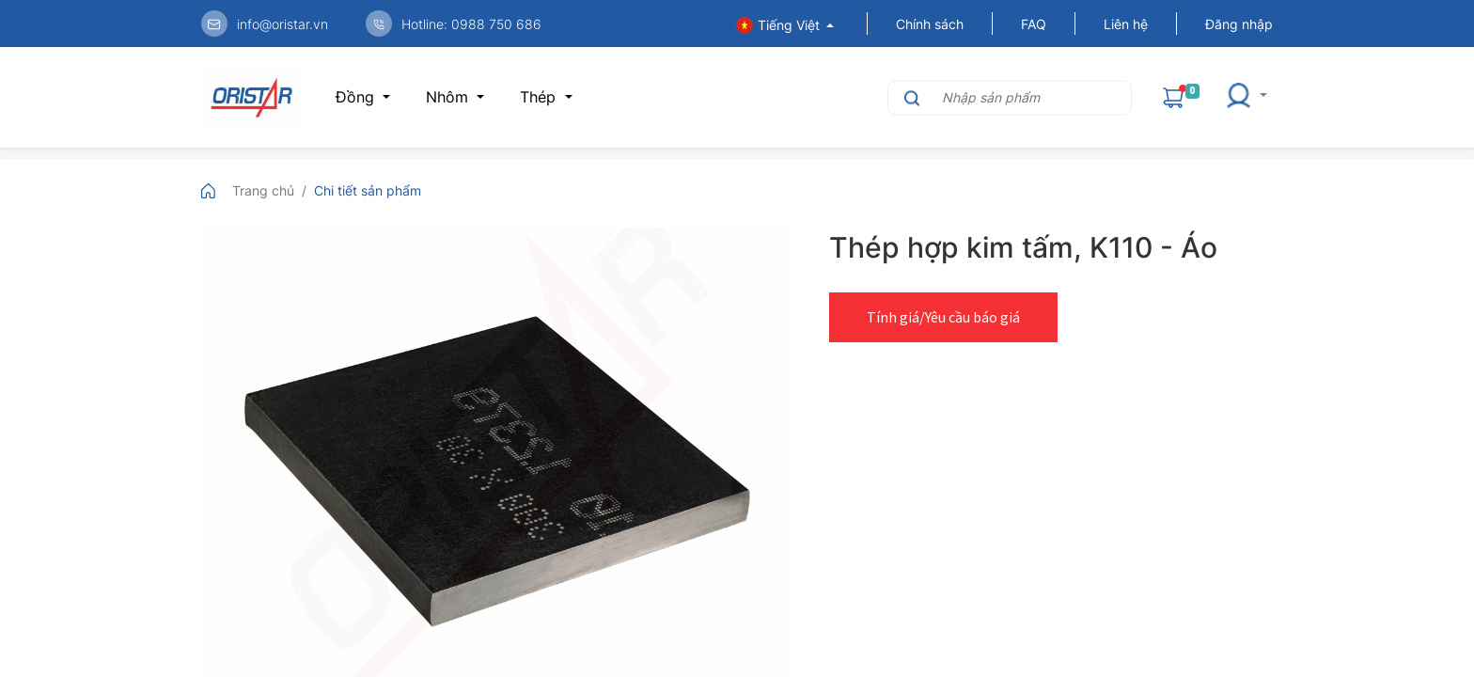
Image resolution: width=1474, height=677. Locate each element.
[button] (1245, 97)
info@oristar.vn (282, 24)
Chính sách (930, 24)
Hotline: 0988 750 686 (471, 24)
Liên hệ (1126, 24)
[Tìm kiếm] (909, 97)
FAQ (1033, 24)
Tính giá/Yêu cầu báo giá (943, 316)
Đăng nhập (1239, 24)
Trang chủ (263, 190)
